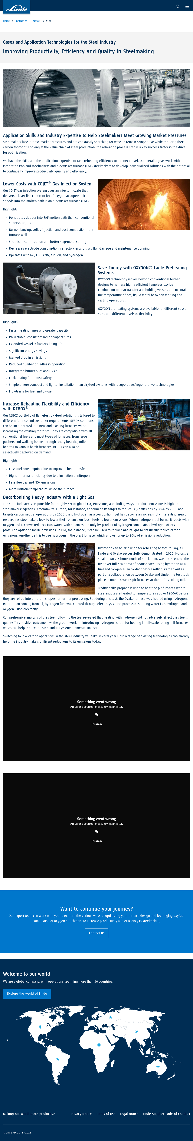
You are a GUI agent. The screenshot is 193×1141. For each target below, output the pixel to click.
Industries (21, 21)
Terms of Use (105, 1114)
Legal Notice (129, 1114)
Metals (37, 21)
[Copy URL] (96, 715)
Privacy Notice (81, 1114)
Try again (96, 723)
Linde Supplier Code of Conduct (166, 1114)
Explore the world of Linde (27, 993)
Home (6, 21)
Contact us (96, 933)
